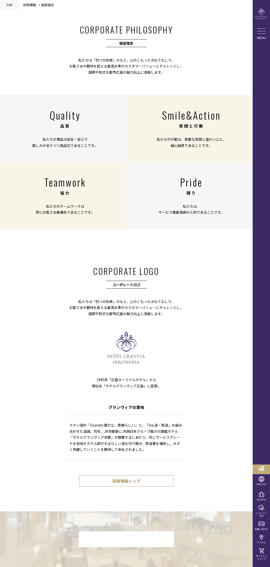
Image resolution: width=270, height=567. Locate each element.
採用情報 (29, 4)
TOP (9, 4)
